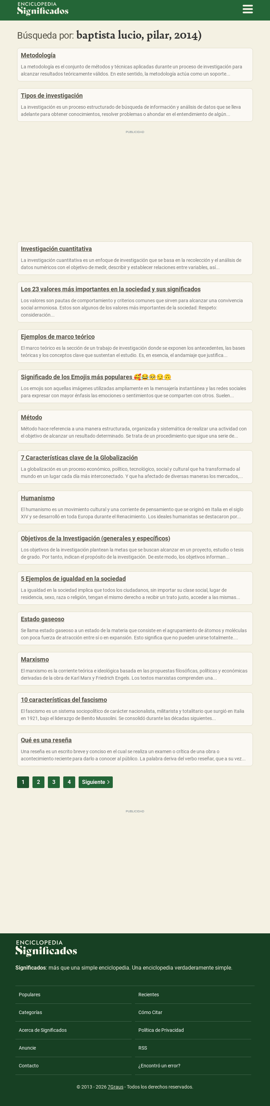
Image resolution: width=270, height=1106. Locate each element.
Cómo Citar (150, 1012)
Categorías (30, 1012)
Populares (29, 994)
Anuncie (27, 1048)
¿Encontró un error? (159, 1065)
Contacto (29, 1065)
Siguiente (96, 782)
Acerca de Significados (43, 1030)
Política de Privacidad (161, 1030)
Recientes (148, 994)
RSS (142, 1048)
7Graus (115, 1087)
